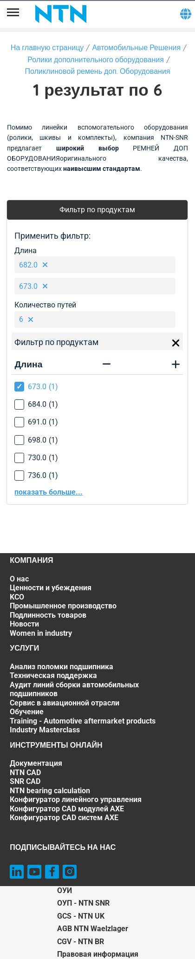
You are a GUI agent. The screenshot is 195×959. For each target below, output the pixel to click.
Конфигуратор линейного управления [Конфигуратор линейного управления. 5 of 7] (76, 799)
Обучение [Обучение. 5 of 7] (27, 711)
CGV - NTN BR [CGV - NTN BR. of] (80, 941)
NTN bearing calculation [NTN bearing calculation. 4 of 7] (50, 790)
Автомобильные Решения (136, 47)
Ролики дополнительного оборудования (95, 59)
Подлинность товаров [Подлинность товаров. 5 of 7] (48, 615)
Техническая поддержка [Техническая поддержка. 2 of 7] (53, 675)
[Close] (176, 343)
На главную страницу (47, 47)
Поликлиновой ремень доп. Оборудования (97, 71)
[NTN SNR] (61, 14)
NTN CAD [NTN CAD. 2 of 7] (25, 772)
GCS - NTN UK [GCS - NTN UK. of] (80, 916)
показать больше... (48, 492)
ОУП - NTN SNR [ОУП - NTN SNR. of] (83, 903)
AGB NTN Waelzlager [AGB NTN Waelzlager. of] (92, 928)
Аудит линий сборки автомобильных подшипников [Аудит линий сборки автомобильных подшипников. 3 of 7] (74, 689)
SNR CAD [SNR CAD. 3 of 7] (25, 781)
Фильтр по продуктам (97, 209)
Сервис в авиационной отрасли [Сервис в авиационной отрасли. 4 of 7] (64, 702)
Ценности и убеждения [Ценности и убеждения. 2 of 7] (50, 587)
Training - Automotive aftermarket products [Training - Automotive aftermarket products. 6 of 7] (83, 721)
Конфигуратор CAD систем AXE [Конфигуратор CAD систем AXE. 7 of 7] (64, 817)
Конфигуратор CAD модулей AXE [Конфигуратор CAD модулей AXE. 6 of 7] (67, 808)
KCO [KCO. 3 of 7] (17, 597)
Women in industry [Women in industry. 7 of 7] (41, 633)
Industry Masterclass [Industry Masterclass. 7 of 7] (45, 729)
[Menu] (13, 14)
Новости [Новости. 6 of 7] (24, 624)
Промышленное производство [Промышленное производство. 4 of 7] (63, 605)
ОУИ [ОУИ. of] (64, 890)
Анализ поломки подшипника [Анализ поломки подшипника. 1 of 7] (61, 666)
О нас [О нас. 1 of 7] (19, 578)
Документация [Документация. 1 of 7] (36, 763)
